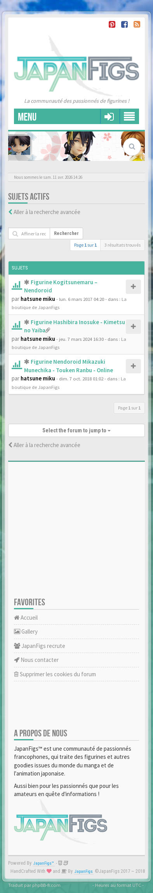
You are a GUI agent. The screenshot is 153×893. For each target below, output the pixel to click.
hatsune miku (38, 298)
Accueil (26, 617)
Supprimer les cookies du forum (55, 674)
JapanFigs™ (43, 863)
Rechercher (66, 233)
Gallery (26, 631)
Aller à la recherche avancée (47, 212)
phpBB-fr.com (46, 885)
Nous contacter (36, 659)
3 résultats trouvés (122, 245)
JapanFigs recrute (39, 645)
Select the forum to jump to (76, 430)
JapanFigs (84, 871)
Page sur (85, 245)
